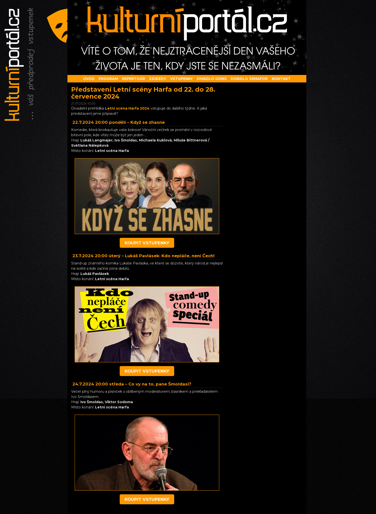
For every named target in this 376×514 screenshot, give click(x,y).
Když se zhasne (147, 122)
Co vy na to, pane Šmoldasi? (159, 384)
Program (108, 78)
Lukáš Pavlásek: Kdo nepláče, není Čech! (170, 255)
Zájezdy (157, 78)
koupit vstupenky (147, 242)
